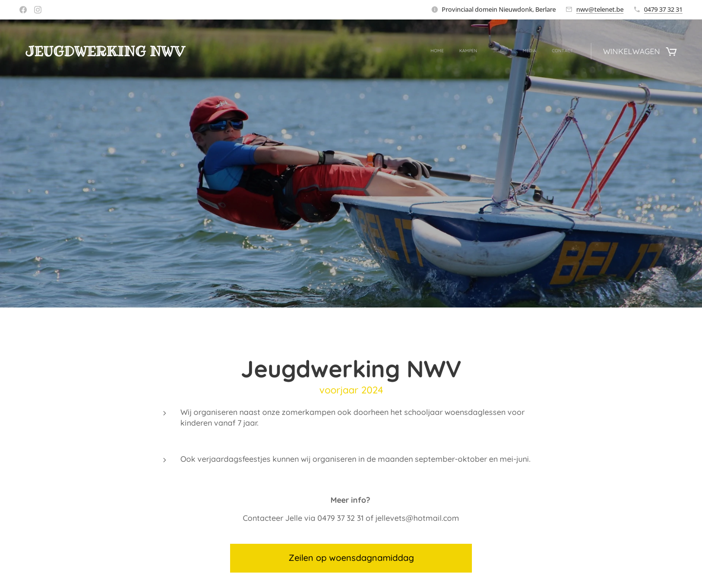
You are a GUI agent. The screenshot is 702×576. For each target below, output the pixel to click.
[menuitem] (513, 51)
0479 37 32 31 (663, 9)
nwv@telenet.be (600, 9)
